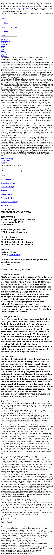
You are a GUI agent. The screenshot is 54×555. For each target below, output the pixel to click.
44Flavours (3, 17)
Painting (3, 49)
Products (3, 52)
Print (2, 51)
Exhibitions (4, 39)
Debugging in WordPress (23, 8)
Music (2, 47)
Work (6, 23)
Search (3, 35)
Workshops (4, 56)
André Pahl (14, 254)
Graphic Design (5, 41)
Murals (3, 46)
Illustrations (4, 42)
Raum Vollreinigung (7, 158)
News (6, 24)
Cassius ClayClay (6, 160)
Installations (4, 44)
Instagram (4, 162)
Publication (4, 54)
